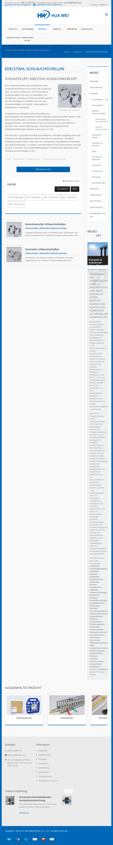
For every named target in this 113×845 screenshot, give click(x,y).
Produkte (42, 29)
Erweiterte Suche (43, 169)
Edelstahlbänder (96, 653)
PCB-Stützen (95, 637)
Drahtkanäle (94, 667)
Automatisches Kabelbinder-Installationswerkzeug (35, 798)
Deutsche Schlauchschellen (44, 249)
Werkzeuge (96, 177)
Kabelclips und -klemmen (98, 144)
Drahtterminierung (99, 171)
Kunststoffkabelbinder (100, 100)
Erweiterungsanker (97, 624)
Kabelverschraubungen (99, 614)
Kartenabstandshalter (98, 600)
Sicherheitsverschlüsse (99, 648)
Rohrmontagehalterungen (100, 611)
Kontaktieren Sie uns (27, 39)
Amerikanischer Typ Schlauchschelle (26, 159)
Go (75, 189)
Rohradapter (95, 606)
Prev (94, 235)
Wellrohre (93, 619)
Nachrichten (86, 29)
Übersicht (57, 29)
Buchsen (93, 584)
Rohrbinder (94, 571)
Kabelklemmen (96, 587)
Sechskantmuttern (97, 635)
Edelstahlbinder (98, 105)
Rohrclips (93, 608)
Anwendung (72, 29)
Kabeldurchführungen (98, 592)
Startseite (12, 29)
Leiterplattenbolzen (97, 603)
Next (89, 235)
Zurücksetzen (62, 189)
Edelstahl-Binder (96, 579)
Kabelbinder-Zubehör (97, 136)
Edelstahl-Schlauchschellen (98, 112)
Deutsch (103, 5)
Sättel (92, 645)
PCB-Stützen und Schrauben (98, 158)
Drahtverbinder (96, 664)
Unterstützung (12, 37)
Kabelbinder (94, 566)
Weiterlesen (24, 813)
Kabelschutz (96, 165)
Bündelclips (94, 582)
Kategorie (77, 52)
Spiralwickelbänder (97, 651)
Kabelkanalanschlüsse (99, 643)
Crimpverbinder (96, 622)
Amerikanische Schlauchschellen (47, 224)
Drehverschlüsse (96, 661)
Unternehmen (27, 29)
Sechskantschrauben (98, 632)
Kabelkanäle (67, 718)
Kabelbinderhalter (98, 183)
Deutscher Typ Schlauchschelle (54, 159)
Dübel (94, 152)
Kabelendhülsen (96, 616)
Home (66, 52)
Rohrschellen (95, 640)
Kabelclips (94, 590)
